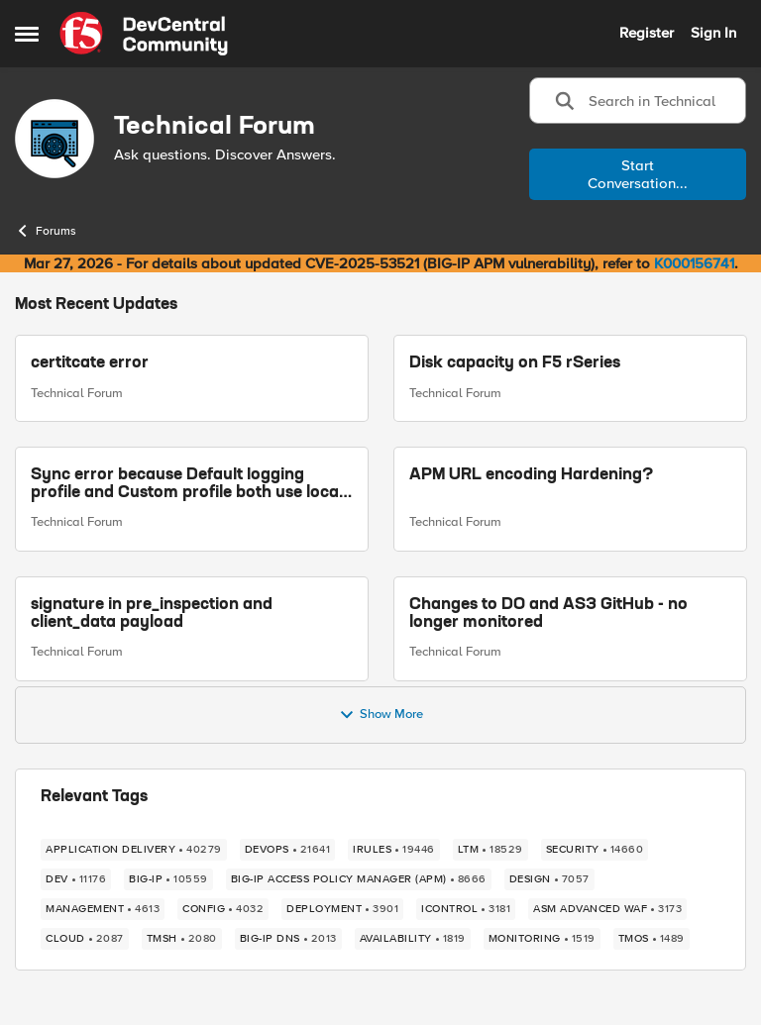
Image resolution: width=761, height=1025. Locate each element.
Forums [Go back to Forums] (45, 231)
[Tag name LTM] (490, 850)
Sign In (713, 33)
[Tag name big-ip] (168, 879)
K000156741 (694, 263)
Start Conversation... (638, 174)
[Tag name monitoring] (542, 939)
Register (646, 33)
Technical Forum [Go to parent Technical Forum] (77, 393)
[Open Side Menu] (27, 34)
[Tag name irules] (394, 850)
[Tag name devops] (288, 850)
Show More (381, 715)
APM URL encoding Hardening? (531, 475)
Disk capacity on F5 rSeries (514, 363)
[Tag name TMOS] (651, 939)
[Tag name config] (223, 909)
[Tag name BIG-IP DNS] (288, 939)
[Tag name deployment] (342, 909)
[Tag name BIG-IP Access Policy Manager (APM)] (358, 879)
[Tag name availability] (413, 939)
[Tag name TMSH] (182, 939)
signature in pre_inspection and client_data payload (151, 614)
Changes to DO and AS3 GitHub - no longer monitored (548, 614)
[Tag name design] (549, 879)
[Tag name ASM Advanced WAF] (607, 909)
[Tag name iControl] (465, 909)
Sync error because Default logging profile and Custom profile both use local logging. (187, 484)
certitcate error (90, 363)
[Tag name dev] (76, 879)
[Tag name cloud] (85, 939)
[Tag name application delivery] (134, 850)
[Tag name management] (102, 909)
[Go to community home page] (144, 33)
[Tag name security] (595, 850)
